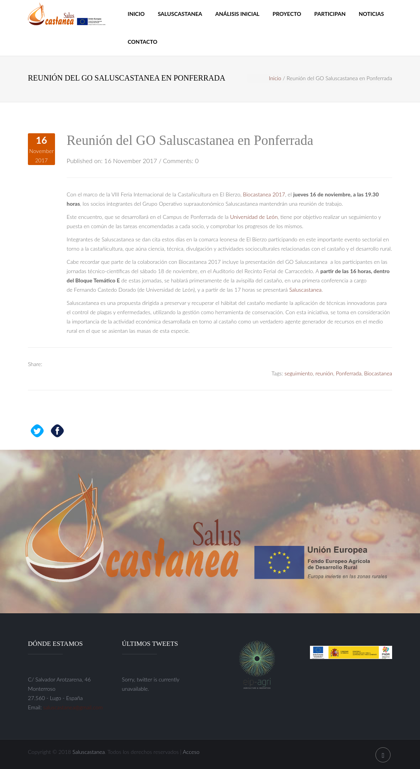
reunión (324, 373)
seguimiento (298, 373)
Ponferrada (348, 373)
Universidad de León (254, 216)
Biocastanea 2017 (264, 194)
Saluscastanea (180, 13)
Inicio (136, 13)
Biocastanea (378, 373)
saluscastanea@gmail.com (73, 707)
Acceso (191, 751)
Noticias (371, 13)
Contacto (143, 41)
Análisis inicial (237, 13)
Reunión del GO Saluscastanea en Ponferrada (190, 140)
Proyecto (286, 13)
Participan (330, 13)
